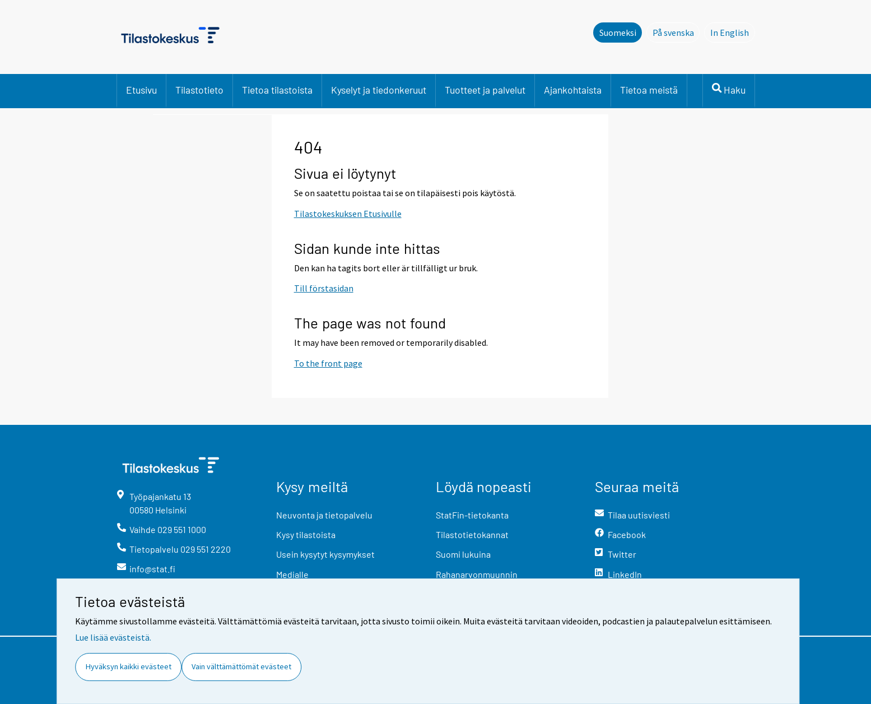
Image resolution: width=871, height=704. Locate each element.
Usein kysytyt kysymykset (325, 554)
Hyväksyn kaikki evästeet (128, 666)
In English (732, 32)
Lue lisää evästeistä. (113, 637)
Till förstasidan (323, 288)
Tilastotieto (199, 90)
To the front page (328, 363)
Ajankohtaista (573, 90)
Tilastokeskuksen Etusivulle (348, 213)
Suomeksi (617, 32)
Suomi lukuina (463, 554)
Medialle (292, 574)
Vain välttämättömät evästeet (241, 666)
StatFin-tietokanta (472, 515)
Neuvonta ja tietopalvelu (324, 515)
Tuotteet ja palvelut (485, 90)
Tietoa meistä (649, 90)
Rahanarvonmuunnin (477, 574)
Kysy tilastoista (306, 534)
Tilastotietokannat (472, 534)
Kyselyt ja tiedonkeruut (378, 90)
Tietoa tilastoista (277, 90)
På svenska (676, 32)
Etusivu (141, 90)
